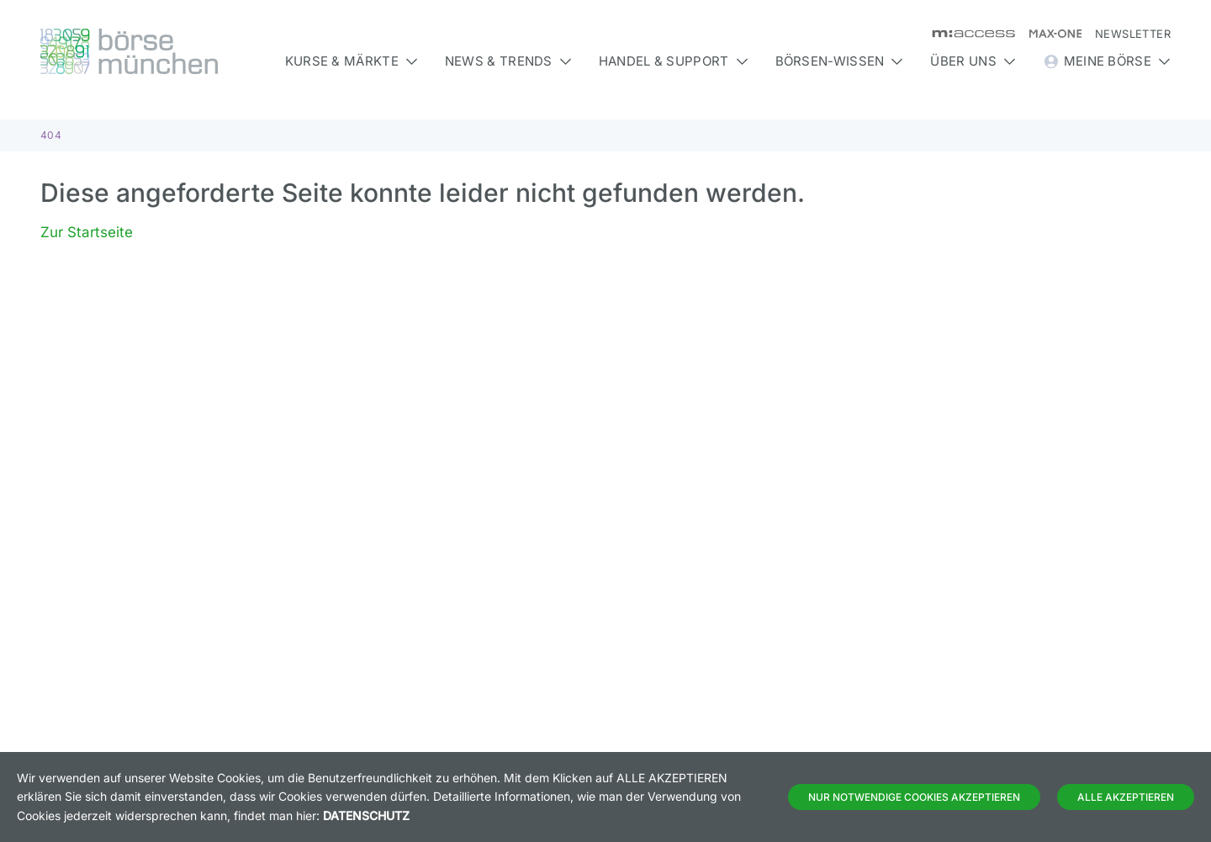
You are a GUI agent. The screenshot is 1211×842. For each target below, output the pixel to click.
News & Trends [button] (508, 61)
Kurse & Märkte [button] (351, 61)
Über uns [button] (972, 61)
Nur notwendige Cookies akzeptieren (914, 797)
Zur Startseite (86, 232)
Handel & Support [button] (673, 61)
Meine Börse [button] (1107, 61)
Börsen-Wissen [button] (839, 61)
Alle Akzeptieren (1125, 797)
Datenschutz (366, 815)
